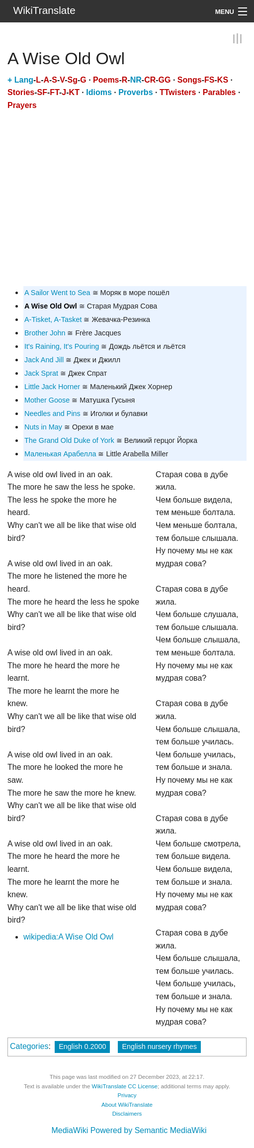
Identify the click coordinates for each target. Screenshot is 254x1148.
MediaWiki (69, 1130)
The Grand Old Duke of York (69, 440)
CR (150, 80)
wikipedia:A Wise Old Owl (68, 937)
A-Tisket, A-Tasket (53, 319)
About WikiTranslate (127, 1105)
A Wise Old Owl (50, 306)
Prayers (22, 105)
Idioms (99, 92)
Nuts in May (43, 427)
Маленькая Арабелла (60, 454)
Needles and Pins (52, 413)
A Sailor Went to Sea (57, 293)
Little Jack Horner (52, 387)
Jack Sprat (41, 373)
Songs (189, 80)
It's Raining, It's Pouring (61, 346)
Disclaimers (127, 1114)
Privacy (127, 1095)
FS (209, 80)
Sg (72, 80)
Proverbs (135, 92)
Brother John (44, 333)
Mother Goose (47, 400)
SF (42, 92)
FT (54, 92)
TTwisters (178, 92)
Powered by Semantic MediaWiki (148, 1130)
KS (222, 80)
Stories (20, 92)
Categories (29, 1046)
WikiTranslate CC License (125, 1086)
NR (136, 80)
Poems (106, 80)
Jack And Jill (44, 360)
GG (165, 80)
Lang (23, 80)
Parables (219, 92)
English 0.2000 (82, 1046)
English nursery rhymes (159, 1046)
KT (74, 92)
